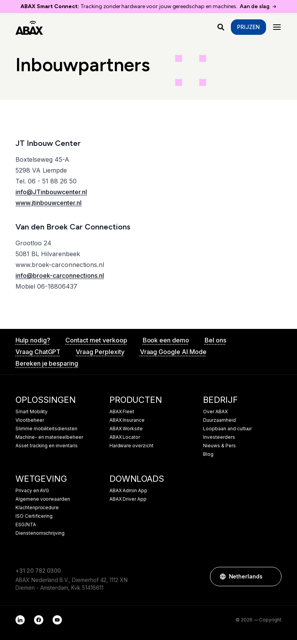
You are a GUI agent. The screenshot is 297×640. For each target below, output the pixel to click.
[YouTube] (57, 620)
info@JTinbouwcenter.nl (51, 192)
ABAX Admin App (128, 490)
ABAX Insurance (127, 420)
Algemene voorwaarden (42, 499)
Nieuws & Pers (219, 445)
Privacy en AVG (32, 490)
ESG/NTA (25, 524)
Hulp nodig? (32, 340)
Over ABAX (215, 411)
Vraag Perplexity (100, 351)
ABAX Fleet (122, 411)
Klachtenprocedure (37, 507)
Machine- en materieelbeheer (49, 437)
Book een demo (166, 340)
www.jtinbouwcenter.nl (48, 203)
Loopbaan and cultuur (227, 428)
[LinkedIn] (20, 620)
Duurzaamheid (219, 420)
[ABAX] (29, 27)
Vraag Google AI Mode (173, 351)
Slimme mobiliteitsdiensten (46, 428)
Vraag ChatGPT (37, 351)
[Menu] (277, 27)
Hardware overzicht (131, 445)
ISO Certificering (34, 516)
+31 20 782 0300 (38, 570)
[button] (272, 576)
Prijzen (248, 27)
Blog (208, 454)
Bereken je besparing (46, 363)
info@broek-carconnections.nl (59, 275)
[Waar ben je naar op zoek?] (221, 27)
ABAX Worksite (126, 428)
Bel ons (215, 340)
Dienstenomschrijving (40, 533)
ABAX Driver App (128, 499)
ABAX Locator (124, 437)
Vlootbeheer (29, 420)
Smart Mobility (31, 411)
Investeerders (219, 437)
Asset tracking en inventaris (46, 445)
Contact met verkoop (96, 340)
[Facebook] (38, 620)
